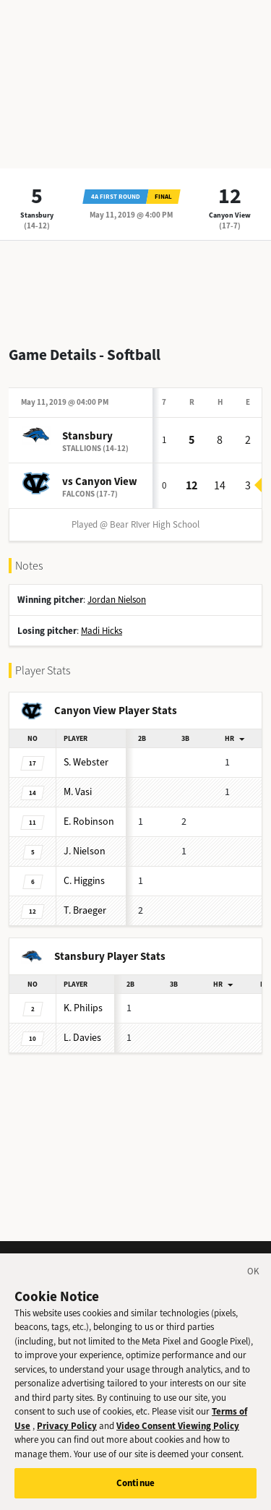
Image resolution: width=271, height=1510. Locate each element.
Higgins (84, 881)
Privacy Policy (67, 1439)
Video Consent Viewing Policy (177, 1439)
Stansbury (36, 215)
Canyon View (230, 215)
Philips (83, 1008)
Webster (86, 762)
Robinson (89, 821)
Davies (82, 1037)
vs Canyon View (99, 481)
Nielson (85, 851)
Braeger (85, 910)
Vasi (78, 792)
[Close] (254, 1287)
